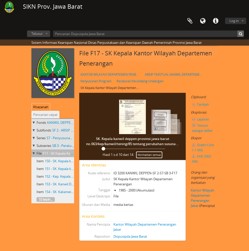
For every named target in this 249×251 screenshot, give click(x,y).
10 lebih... (46, 199)
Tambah (203, 104)
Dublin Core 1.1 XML (203, 147)
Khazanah (40, 107)
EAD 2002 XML (201, 159)
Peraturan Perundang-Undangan (140, 81)
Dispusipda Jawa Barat (130, 236)
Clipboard (189, 21)
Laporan (200, 119)
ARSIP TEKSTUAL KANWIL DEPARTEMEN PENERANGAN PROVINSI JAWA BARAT (175, 74)
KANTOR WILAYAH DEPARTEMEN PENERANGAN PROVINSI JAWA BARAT (111, 74)
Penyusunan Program (96, 81)
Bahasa (202, 21)
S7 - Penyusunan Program (66, 138)
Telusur (37, 33)
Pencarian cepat (45, 114)
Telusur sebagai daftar (202, 128)
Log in (234, 20)
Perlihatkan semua (149, 155)
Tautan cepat (215, 21)
